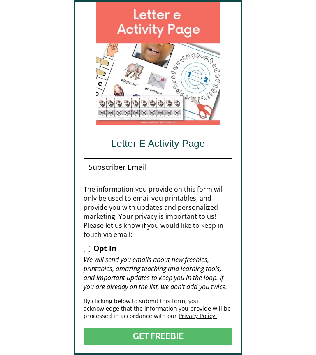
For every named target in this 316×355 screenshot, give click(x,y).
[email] (158, 167)
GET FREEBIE (158, 336)
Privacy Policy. (198, 316)
